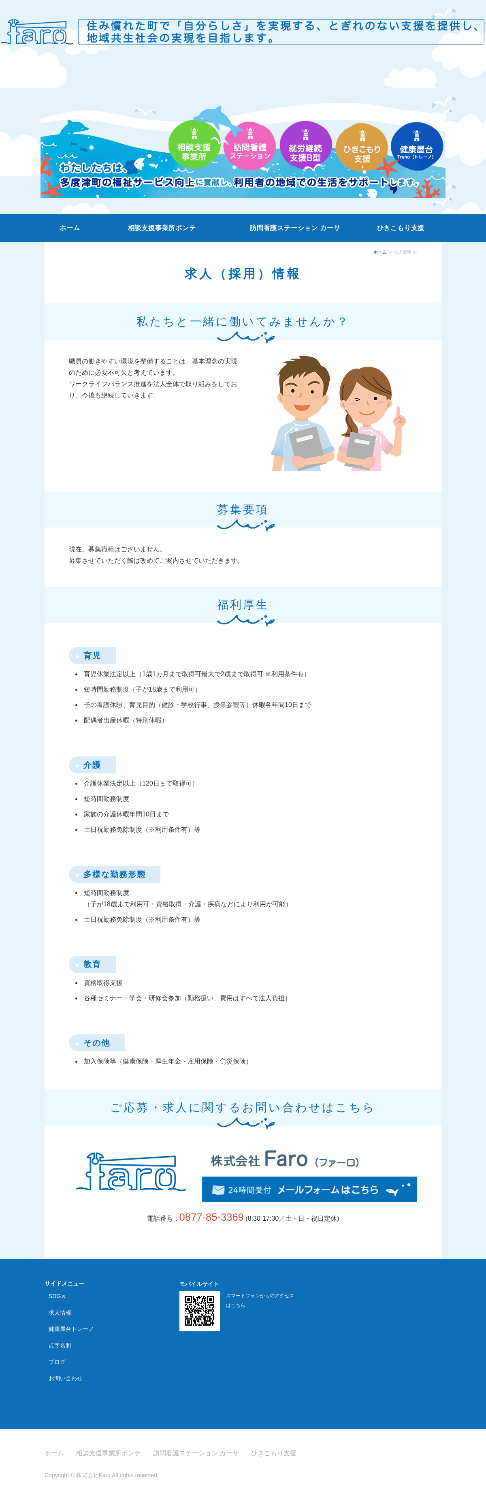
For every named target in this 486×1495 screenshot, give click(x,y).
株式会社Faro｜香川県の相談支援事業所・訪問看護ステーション (243, 28)
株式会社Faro (93, 1475)
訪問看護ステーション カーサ (295, 227)
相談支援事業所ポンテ (162, 227)
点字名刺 (60, 1345)
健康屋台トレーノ (71, 1329)
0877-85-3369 (211, 1217)
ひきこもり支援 (401, 227)
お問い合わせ (66, 1378)
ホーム (70, 227)
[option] (243, 135)
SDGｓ (57, 1296)
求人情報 (60, 1312)
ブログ (57, 1361)
